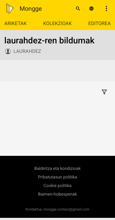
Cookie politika (57, 185)
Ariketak (15, 23)
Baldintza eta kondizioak (57, 168)
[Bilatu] (78, 8)
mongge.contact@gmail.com (66, 209)
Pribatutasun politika (57, 177)
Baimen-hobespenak (57, 194)
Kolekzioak (57, 23)
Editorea (99, 23)
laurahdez (27, 51)
